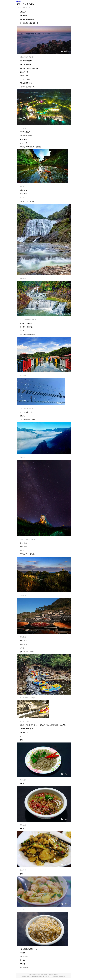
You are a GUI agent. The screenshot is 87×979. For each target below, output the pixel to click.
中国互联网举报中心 (44, 974)
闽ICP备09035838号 (53, 974)
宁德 (20, 1)
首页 (17, 1)
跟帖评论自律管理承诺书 (27, 976)
